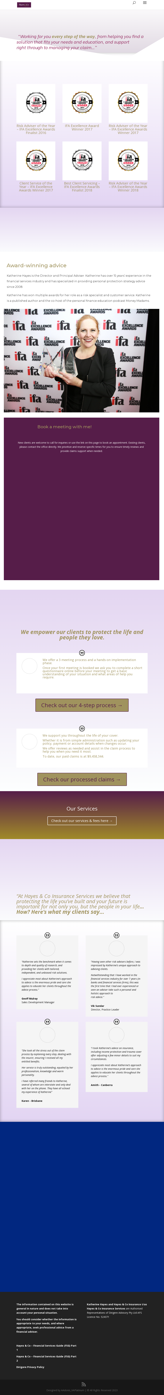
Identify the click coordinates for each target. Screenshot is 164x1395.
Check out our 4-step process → (82, 705)
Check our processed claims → (82, 779)
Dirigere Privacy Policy (30, 1367)
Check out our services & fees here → (82, 820)
